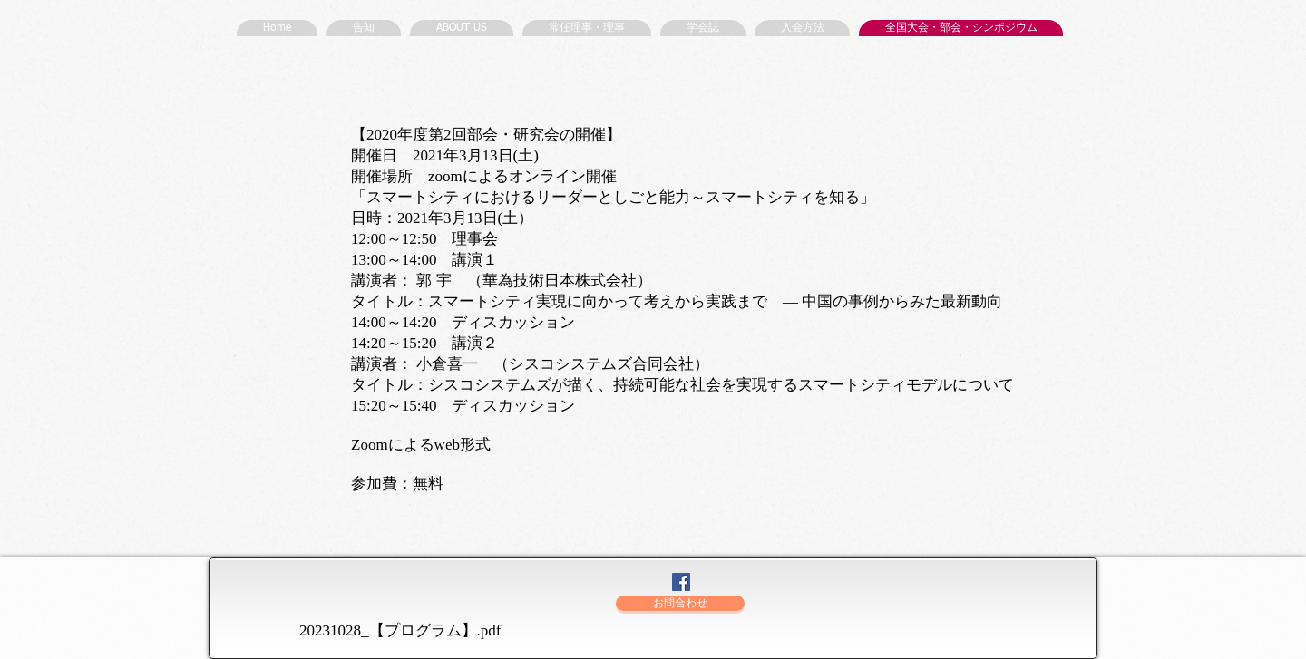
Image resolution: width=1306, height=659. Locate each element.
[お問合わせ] (680, 603)
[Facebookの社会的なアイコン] (681, 582)
